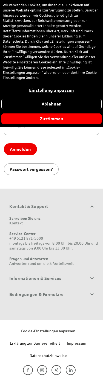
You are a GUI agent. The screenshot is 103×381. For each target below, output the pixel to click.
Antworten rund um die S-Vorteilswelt (41, 263)
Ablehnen (52, 104)
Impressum (76, 343)
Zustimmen (51, 118)
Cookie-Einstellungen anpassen (48, 331)
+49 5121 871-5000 (26, 238)
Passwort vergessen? (31, 169)
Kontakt (16, 223)
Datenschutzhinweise (48, 355)
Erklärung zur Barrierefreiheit (35, 343)
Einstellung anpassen (51, 90)
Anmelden (20, 149)
